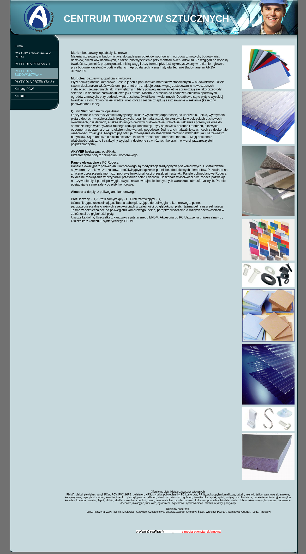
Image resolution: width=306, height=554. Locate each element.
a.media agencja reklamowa (201, 531)
